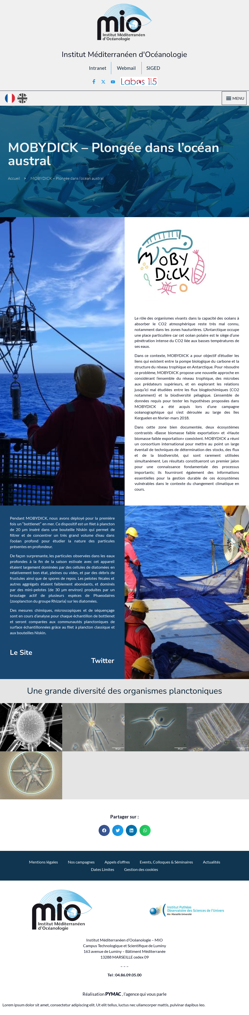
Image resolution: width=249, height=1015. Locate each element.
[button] (228, 100)
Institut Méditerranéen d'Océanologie (124, 54)
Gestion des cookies (141, 870)
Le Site (21, 654)
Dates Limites (102, 870)
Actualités (211, 863)
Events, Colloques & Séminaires (166, 863)
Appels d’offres (117, 863)
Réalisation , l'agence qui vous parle (124, 995)
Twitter (102, 662)
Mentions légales (43, 863)
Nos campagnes (81, 863)
